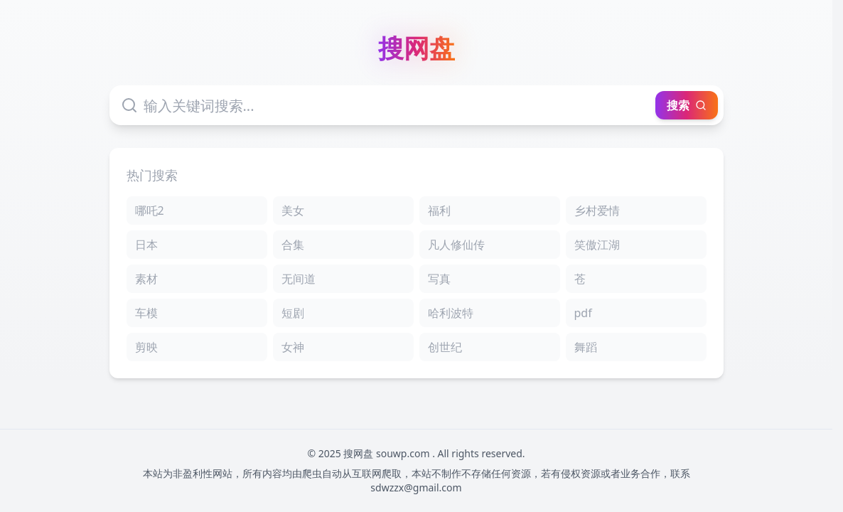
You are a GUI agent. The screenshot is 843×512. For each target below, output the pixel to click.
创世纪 (445, 347)
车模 (146, 313)
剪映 (146, 347)
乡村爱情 (597, 210)
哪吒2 (149, 210)
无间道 (298, 279)
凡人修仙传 (456, 244)
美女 (292, 210)
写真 (439, 279)
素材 (146, 279)
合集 (292, 244)
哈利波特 (450, 313)
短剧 (292, 313)
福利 (439, 210)
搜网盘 (416, 48)
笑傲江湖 (597, 244)
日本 (146, 244)
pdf (583, 313)
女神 (292, 347)
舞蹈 (585, 347)
